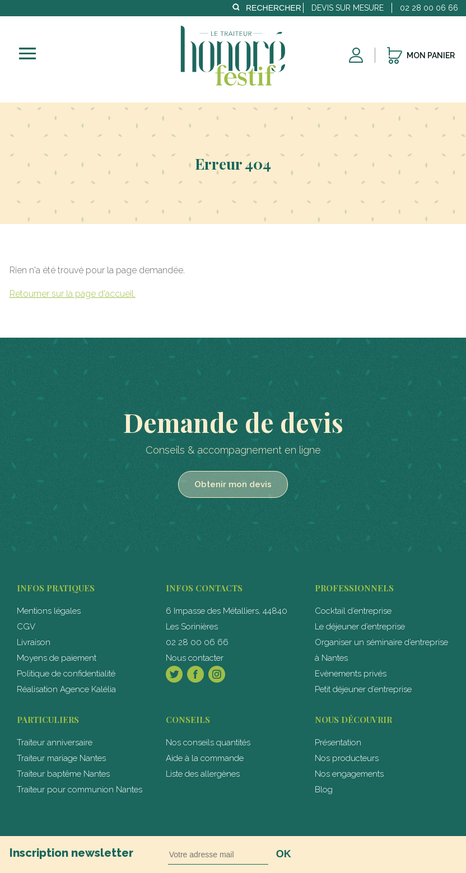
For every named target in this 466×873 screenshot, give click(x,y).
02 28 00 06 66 (197, 642)
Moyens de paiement (56, 658)
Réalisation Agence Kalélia (66, 689)
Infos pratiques (56, 588)
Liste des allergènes (203, 774)
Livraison (33, 642)
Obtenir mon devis (233, 484)
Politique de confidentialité (66, 674)
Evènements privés (350, 674)
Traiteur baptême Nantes (63, 774)
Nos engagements (349, 774)
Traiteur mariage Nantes (61, 758)
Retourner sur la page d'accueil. (73, 293)
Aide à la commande (205, 758)
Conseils (188, 719)
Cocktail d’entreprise (353, 611)
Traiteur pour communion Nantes (79, 790)
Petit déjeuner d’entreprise (363, 689)
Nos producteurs (347, 758)
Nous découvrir (353, 719)
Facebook (195, 674)
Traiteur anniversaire (54, 742)
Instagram (216, 674)
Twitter (174, 674)
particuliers (48, 719)
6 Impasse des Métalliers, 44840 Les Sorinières (226, 619)
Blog (324, 790)
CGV (26, 627)
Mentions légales (49, 611)
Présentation (338, 742)
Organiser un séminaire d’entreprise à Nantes (381, 650)
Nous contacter (194, 658)
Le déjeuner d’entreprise (360, 627)
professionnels (354, 588)
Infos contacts (204, 588)
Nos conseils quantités (208, 742)
